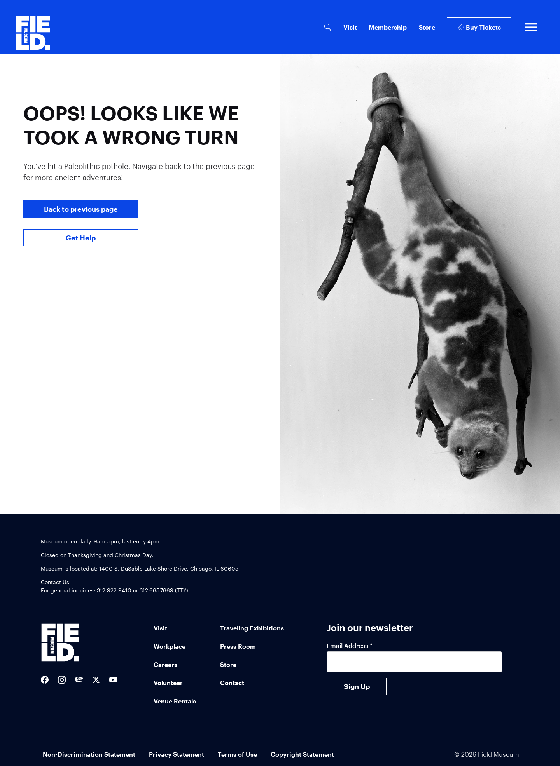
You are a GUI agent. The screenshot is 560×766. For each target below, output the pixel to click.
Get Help (81, 237)
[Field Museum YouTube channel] (113, 680)
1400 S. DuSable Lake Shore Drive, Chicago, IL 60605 (168, 568)
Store (427, 27)
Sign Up (357, 686)
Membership (388, 27)
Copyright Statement (302, 754)
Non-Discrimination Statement (89, 754)
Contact (232, 682)
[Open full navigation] (530, 27)
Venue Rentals (175, 701)
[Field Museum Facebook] (45, 680)
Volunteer (168, 682)
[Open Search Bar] (327, 27)
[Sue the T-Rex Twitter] (79, 680)
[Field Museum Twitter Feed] (96, 680)
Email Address (350, 645)
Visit (350, 27)
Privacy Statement (176, 754)
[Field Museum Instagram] (62, 680)
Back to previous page (81, 209)
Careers (165, 664)
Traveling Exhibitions (252, 628)
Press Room (238, 646)
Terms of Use (237, 754)
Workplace (170, 646)
